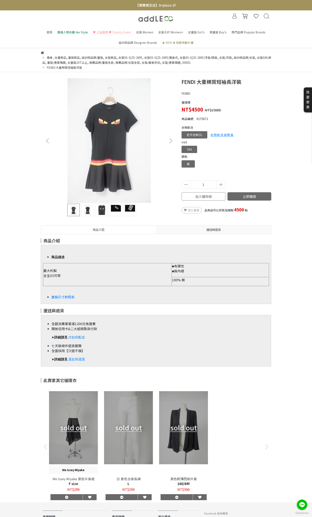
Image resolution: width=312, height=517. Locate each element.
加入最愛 (191, 210)
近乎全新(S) (194, 135)
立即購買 (249, 196)
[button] (170, 140)
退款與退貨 (76, 359)
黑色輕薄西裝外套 (183, 479)
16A (189, 149)
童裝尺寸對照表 (63, 296)
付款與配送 (76, 337)
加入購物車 (203, 196)
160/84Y (183, 483)
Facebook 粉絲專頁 (216, 513)
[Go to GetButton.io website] (302, 512)
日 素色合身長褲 (129, 479)
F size (73, 483)
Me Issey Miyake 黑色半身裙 (74, 479)
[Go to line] (302, 505)
